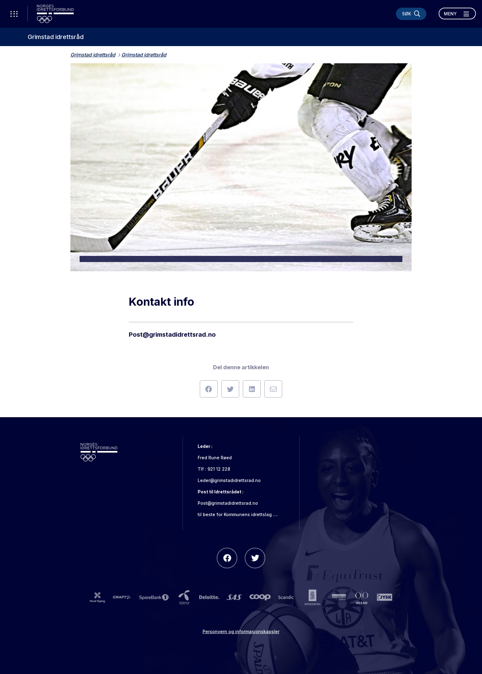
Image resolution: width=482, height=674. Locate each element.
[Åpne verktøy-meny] (14, 14)
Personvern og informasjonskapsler (241, 631)
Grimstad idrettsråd (56, 37)
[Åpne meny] (457, 13)
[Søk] (411, 14)
